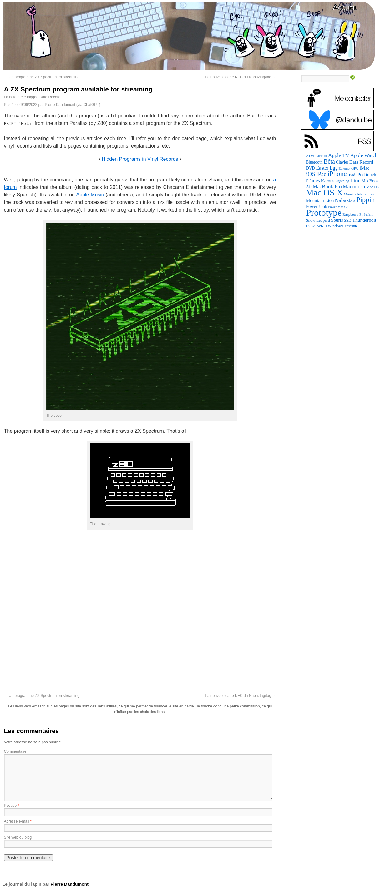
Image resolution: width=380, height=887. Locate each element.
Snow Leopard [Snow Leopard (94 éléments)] (318, 220)
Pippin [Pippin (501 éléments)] (365, 200)
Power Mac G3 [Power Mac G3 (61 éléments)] (338, 207)
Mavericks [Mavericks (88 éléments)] (365, 194)
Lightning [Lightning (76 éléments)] (342, 181)
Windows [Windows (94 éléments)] (335, 226)
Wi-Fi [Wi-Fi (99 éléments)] (322, 226)
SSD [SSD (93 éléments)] (348, 220)
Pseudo (10, 805)
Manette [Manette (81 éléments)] (350, 194)
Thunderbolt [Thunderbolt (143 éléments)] (364, 220)
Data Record (49, 97)
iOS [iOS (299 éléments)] (311, 173)
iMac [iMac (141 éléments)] (365, 167)
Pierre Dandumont (70, 884)
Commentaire (15, 751)
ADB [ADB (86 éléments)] (310, 156)
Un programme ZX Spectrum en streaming (41, 77)
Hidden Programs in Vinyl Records (140, 159)
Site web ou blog (18, 837)
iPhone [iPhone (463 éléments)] (337, 174)
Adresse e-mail (16, 821)
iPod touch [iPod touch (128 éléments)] (366, 174)
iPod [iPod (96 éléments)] (351, 174)
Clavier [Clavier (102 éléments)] (342, 162)
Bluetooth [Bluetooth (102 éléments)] (314, 162)
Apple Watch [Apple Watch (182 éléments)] (363, 155)
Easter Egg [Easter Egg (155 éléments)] (326, 167)
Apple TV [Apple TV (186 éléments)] (338, 155)
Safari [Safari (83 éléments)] (368, 214)
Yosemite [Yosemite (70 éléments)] (351, 226)
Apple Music (90, 194)
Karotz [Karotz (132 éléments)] (327, 180)
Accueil (345, 7)
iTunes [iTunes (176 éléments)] (313, 181)
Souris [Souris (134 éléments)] (337, 220)
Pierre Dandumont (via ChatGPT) (72, 104)
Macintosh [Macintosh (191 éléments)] (354, 187)
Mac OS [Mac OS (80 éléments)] (372, 187)
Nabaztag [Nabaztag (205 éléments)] (345, 200)
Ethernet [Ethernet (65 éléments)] (344, 168)
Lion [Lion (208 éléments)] (355, 180)
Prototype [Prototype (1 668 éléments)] (324, 213)
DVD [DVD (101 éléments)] (310, 168)
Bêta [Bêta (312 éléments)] (329, 161)
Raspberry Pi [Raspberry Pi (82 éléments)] (352, 214)
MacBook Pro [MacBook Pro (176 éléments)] (327, 187)
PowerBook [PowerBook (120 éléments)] (316, 206)
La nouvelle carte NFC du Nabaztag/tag (240, 77)
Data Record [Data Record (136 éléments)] (361, 162)
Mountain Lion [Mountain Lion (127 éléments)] (320, 200)
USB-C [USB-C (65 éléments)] (311, 226)
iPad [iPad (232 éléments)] (322, 174)
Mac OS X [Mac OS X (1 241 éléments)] (324, 192)
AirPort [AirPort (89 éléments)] (321, 156)
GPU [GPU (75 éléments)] (355, 168)
